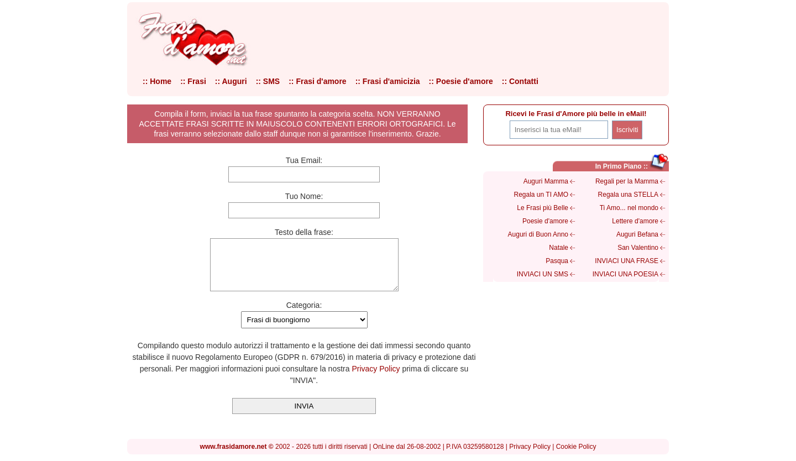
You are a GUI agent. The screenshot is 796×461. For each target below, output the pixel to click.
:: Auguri (231, 81)
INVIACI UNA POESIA (625, 274)
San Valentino (637, 248)
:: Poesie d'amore (461, 81)
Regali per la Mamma (626, 181)
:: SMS (268, 81)
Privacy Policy (376, 378)
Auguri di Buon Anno (538, 234)
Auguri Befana (637, 234)
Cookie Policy (576, 451)
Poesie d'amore (545, 221)
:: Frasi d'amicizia (387, 81)
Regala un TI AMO (541, 194)
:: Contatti (520, 81)
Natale (558, 248)
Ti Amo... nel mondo (629, 208)
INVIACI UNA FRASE (626, 261)
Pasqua (557, 261)
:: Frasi (193, 81)
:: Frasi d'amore (317, 81)
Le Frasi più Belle (542, 208)
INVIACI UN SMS (542, 274)
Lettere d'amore (635, 221)
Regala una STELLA (628, 194)
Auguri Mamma (545, 181)
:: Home (157, 81)
